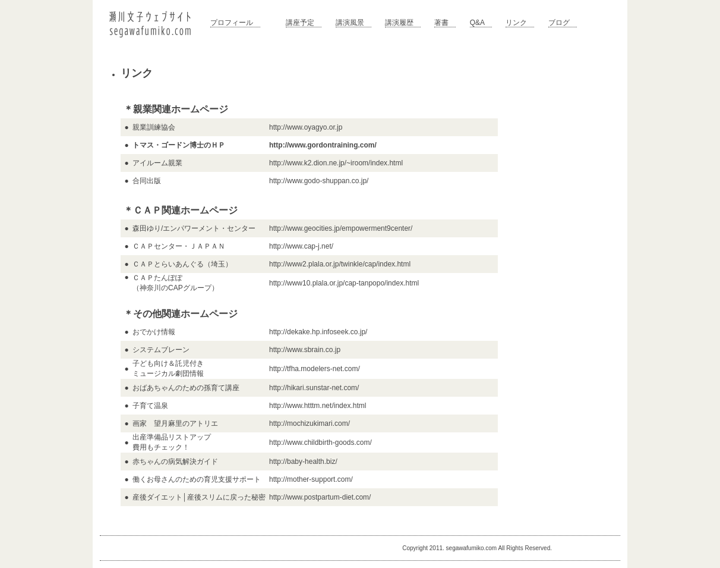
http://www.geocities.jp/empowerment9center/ (340, 228)
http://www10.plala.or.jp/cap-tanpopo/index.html (344, 283)
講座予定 (300, 22)
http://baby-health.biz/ (303, 461)
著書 (441, 22)
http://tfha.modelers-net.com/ (314, 369)
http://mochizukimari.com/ (309, 423)
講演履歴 (399, 22)
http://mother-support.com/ (311, 479)
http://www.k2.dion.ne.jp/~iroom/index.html (336, 163)
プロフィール (231, 22)
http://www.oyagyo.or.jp (305, 127)
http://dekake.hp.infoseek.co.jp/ (318, 332)
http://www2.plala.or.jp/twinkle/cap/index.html (339, 264)
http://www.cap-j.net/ (301, 246)
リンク (516, 22)
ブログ (559, 22)
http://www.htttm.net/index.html (317, 405)
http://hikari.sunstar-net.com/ (314, 388)
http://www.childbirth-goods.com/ (320, 442)
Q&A (477, 22)
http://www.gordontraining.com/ (323, 145)
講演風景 (350, 22)
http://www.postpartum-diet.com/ (320, 497)
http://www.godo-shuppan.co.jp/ (318, 181)
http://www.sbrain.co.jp (304, 350)
